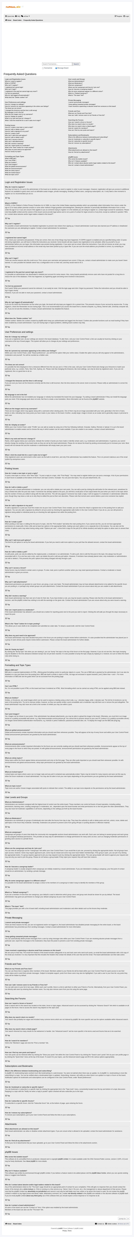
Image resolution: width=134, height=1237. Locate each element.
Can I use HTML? (10, 160)
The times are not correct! (13, 108)
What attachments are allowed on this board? (82, 150)
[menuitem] (17, 16)
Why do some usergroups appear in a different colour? (85, 91)
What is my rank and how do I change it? (18, 118)
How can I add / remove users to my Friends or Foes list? (86, 115)
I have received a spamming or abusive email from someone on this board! (92, 106)
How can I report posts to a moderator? (17, 145)
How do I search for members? (78, 128)
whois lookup (28, 1189)
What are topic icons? (12, 174)
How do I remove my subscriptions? (79, 143)
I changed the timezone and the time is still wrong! (21, 110)
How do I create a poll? (12, 133)
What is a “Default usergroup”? (78, 93)
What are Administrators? (76, 81)
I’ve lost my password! (12, 93)
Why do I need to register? (13, 81)
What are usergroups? (75, 85)
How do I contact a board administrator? (81, 165)
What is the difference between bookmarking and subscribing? (88, 137)
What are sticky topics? (12, 170)
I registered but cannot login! (14, 87)
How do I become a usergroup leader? (80, 89)
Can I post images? (11, 164)
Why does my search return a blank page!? (82, 126)
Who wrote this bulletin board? (78, 159)
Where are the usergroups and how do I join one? (84, 87)
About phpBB (30, 1161)
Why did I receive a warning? (14, 143)
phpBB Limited (63, 1159)
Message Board (62, 68)
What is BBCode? (10, 158)
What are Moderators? (75, 83)
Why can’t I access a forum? (14, 139)
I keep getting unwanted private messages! (82, 104)
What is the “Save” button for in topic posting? (19, 147)
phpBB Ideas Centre (99, 1173)
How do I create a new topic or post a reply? (19, 127)
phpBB (95, 399)
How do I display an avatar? (14, 116)
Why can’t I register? (11, 85)
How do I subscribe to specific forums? (80, 141)
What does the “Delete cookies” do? (16, 97)
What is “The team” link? (76, 95)
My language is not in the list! (14, 112)
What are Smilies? (11, 162)
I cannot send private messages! (78, 102)
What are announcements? (13, 168)
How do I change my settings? (14, 104)
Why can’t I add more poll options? (16, 135)
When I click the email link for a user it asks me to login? (23, 120)
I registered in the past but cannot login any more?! (21, 91)
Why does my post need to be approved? (18, 149)
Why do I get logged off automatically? (17, 95)
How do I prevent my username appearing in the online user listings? (27, 106)
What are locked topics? (12, 172)
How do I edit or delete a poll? (14, 137)
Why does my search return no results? (80, 124)
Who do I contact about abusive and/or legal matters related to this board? (91, 163)
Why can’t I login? (10, 89)
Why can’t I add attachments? (14, 141)
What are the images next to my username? (19, 114)
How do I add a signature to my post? (17, 131)
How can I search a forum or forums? (80, 122)
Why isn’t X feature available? (77, 161)
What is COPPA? (10, 83)
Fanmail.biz (48, 68)
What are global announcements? (16, 166)
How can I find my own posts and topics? (81, 130)
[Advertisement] (67, 41)
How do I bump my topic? (13, 151)
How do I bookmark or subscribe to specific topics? (84, 139)
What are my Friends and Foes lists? (80, 113)
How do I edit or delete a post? (14, 129)
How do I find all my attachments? (79, 152)
